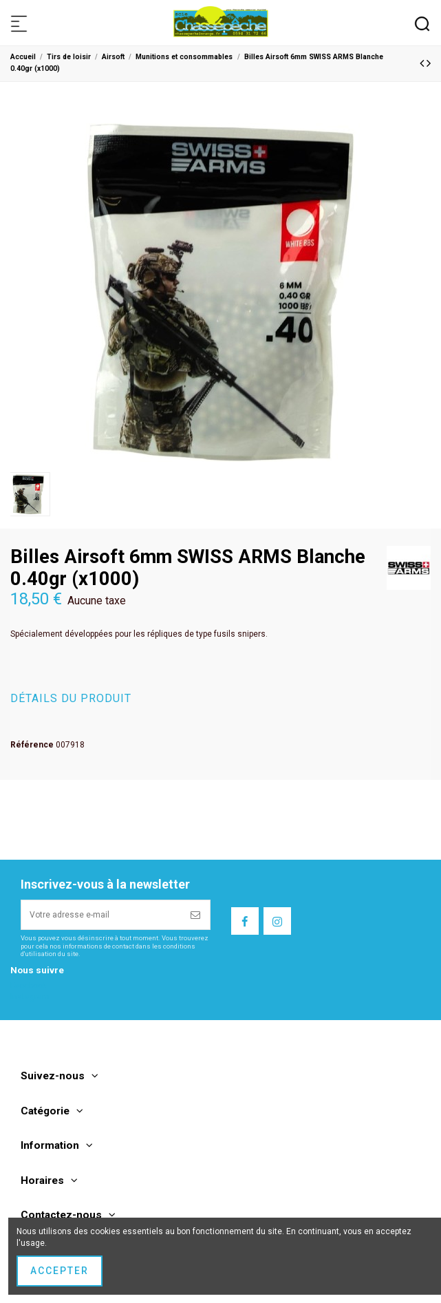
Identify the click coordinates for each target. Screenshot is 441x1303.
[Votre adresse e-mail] (101, 914)
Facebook (28, 986)
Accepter (59, 1270)
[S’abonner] (196, 914)
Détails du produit (70, 699)
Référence (32, 745)
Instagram (30, 997)
